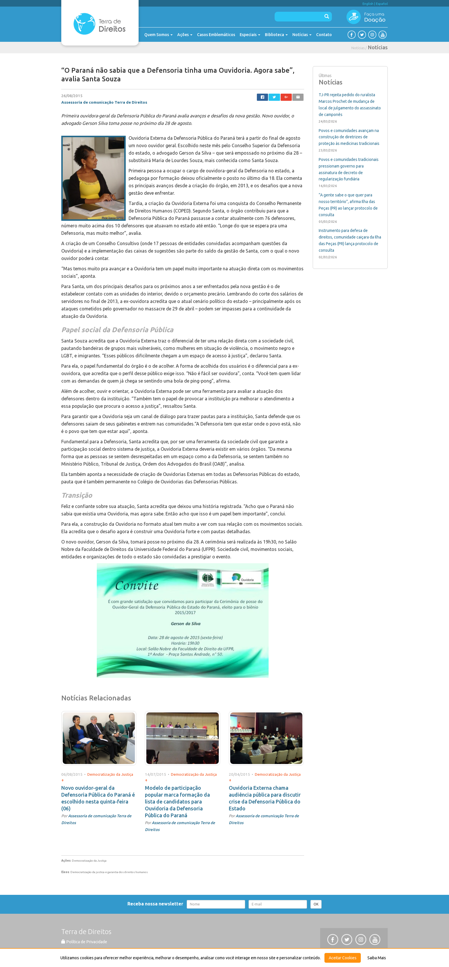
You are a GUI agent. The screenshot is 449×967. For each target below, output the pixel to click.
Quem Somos (158, 34)
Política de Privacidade (84, 942)
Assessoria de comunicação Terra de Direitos (104, 102)
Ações (184, 34)
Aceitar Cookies (343, 958)
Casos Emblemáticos (216, 34)
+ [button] (62, 780)
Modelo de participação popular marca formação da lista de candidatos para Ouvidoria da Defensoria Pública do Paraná (177, 801)
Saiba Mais (376, 958)
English (368, 3)
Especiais (250, 34)
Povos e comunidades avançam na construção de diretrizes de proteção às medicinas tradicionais (349, 137)
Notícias (302, 34)
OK (316, 904)
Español (382, 3)
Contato (324, 34)
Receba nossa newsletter (156, 903)
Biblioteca (276, 34)
